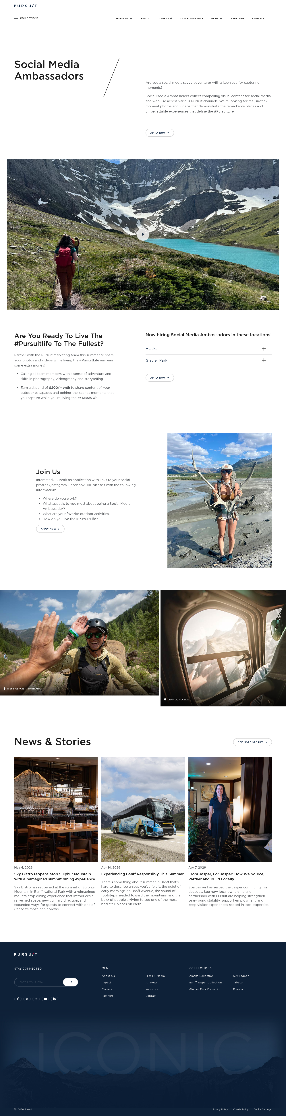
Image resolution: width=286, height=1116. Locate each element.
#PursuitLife (89, 360)
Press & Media (155, 975)
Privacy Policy (220, 1109)
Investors (237, 18)
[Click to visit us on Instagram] (36, 999)
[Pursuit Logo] (25, 6)
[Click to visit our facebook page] (18, 999)
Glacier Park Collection (205, 989)
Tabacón (239, 982)
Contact (258, 18)
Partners (108, 995)
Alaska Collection (201, 975)
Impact (144, 18)
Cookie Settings (262, 1109)
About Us (122, 18)
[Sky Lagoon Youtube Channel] (45, 999)
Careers (163, 18)
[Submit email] (70, 982)
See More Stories (251, 742)
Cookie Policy (240, 1109)
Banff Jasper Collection (205, 982)
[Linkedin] (54, 999)
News (215, 18)
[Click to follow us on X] (27, 999)
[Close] (131, 18)
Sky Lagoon (241, 975)
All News (152, 982)
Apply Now (158, 132)
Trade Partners (191, 18)
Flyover (238, 989)
